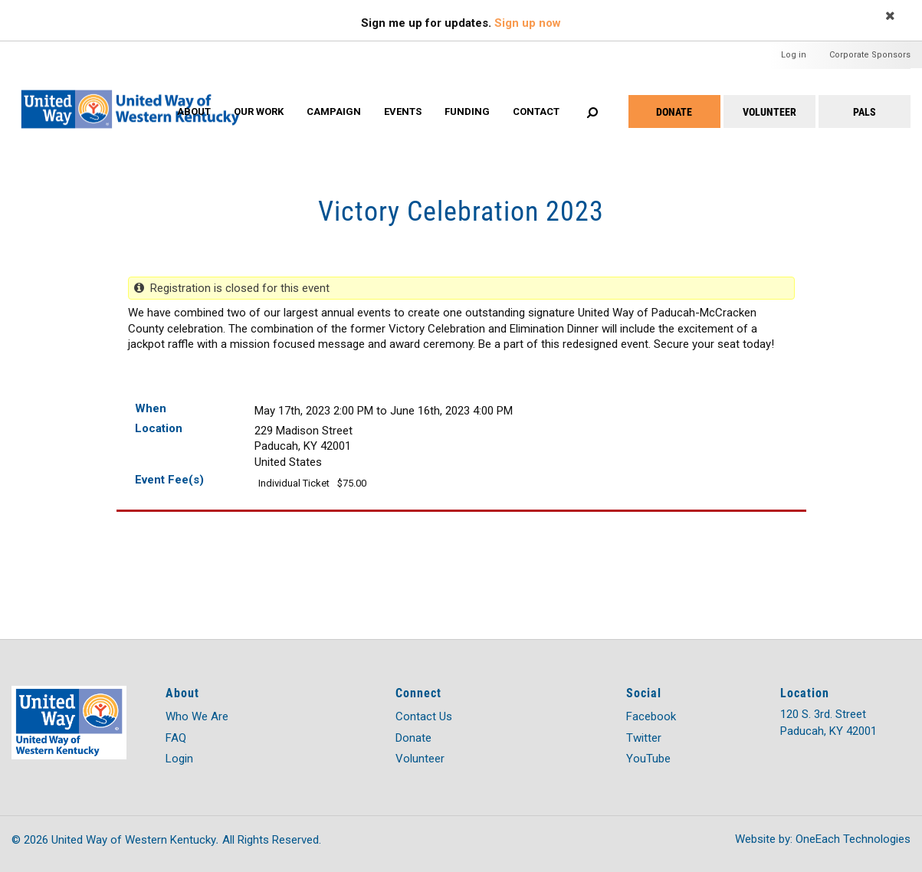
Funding (467, 111)
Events (403, 111)
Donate (674, 111)
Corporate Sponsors (870, 55)
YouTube (648, 758)
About (194, 111)
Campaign (334, 111)
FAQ (176, 738)
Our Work (259, 111)
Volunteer (769, 111)
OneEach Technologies (853, 839)
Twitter (643, 738)
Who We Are (197, 716)
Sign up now (527, 23)
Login (179, 758)
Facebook (651, 716)
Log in (793, 55)
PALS (864, 111)
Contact (536, 111)
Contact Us (423, 716)
